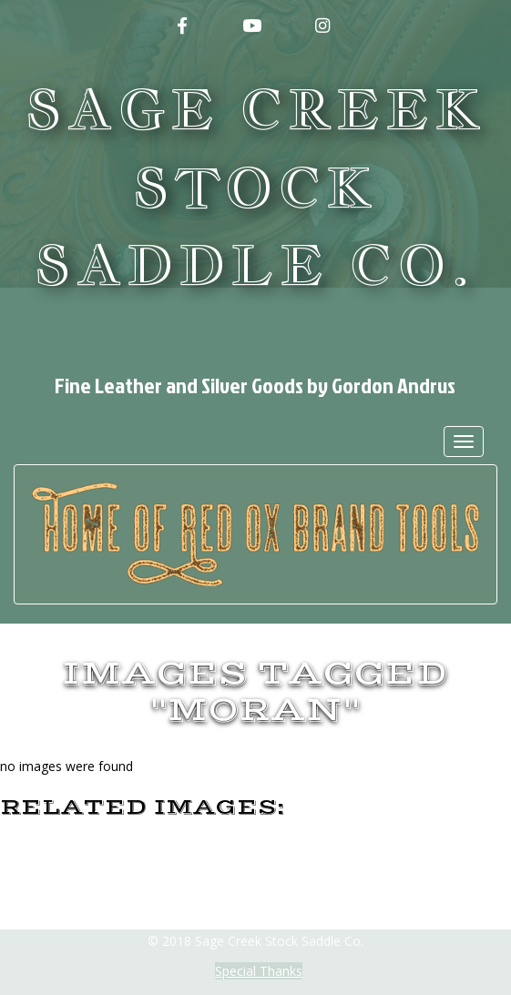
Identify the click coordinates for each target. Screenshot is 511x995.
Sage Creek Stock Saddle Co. (255, 188)
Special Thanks (258, 971)
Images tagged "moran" (255, 692)
